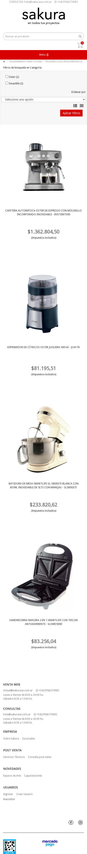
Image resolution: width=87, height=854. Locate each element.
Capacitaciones (33, 775)
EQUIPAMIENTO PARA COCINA (26, 61)
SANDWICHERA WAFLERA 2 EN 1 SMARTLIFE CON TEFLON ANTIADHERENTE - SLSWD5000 (43, 622)
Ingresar (8, 794)
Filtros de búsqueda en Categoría (22, 67)
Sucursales (28, 738)
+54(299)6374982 (66, 1)
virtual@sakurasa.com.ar (18, 690)
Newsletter (9, 799)
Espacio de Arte (12, 775)
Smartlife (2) (14, 83)
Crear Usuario (24, 794)
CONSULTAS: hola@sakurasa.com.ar (30, 1)
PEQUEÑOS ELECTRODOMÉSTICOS (63, 61)
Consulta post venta (39, 757)
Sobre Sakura (11, 738)
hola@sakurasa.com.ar (17, 714)
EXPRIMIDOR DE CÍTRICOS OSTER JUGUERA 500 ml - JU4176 (43, 347)
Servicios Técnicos (14, 757)
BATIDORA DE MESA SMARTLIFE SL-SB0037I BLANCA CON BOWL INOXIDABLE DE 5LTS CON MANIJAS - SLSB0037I (44, 485)
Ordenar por (78, 92)
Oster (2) (12, 76)
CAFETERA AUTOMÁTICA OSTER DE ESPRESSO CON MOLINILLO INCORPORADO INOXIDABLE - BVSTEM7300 (43, 212)
